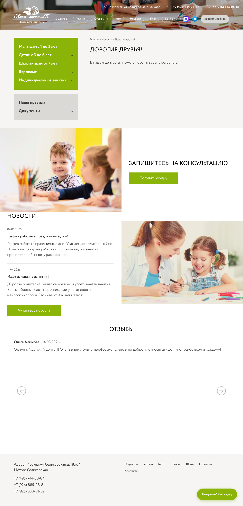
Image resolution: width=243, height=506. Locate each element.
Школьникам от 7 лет (38, 63)
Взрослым (28, 72)
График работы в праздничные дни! (37, 236)
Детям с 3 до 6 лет (35, 55)
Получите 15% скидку (217, 494)
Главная (94, 40)
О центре (61, 19)
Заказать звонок (215, 19)
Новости (135, 19)
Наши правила (32, 102)
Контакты (171, 19)
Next (221, 391)
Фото (117, 19)
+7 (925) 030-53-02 (29, 491)
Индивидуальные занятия (43, 80)
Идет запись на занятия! (28, 277)
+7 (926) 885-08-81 (223, 7)
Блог (153, 19)
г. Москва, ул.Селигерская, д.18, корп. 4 (136, 7)
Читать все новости (34, 310)
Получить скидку (153, 178)
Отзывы (99, 19)
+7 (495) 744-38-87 (183, 7)
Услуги (80, 19)
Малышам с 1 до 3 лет (38, 47)
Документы (29, 111)
